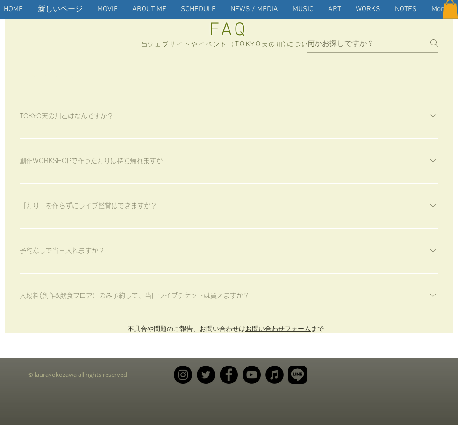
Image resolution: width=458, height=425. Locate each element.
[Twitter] (206, 375)
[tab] (53, 76)
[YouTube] (252, 375)
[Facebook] (229, 375)
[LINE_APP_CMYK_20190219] (297, 375)
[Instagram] (183, 375)
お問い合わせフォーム (278, 328)
